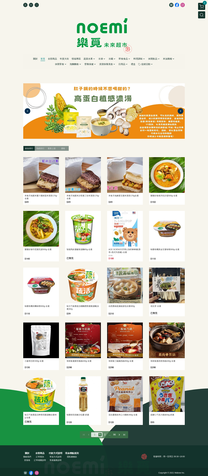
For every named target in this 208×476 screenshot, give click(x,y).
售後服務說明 (55, 460)
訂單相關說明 (40, 460)
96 (114, 434)
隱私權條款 (72, 457)
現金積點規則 (72, 453)
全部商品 (39, 453)
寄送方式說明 (55, 457)
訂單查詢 (40, 457)
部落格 (27, 460)
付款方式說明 (55, 453)
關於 (27, 453)
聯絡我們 (27, 457)
